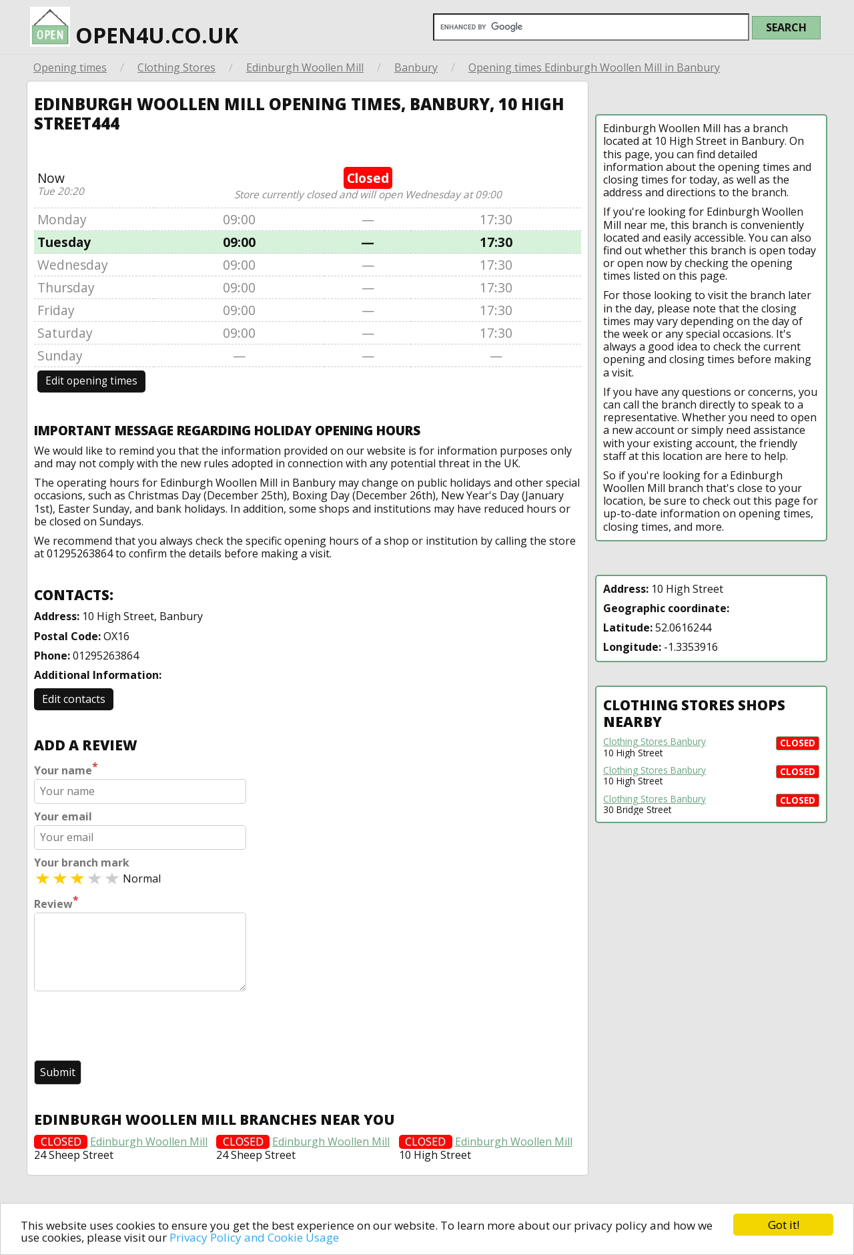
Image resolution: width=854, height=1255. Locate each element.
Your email (63, 816)
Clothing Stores (176, 67)
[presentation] (135, 1027)
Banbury (416, 67)
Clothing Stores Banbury (654, 741)
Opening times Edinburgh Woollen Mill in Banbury (594, 67)
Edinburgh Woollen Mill (305, 67)
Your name (66, 769)
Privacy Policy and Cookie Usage (254, 1237)
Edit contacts (73, 699)
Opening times (70, 67)
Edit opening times (91, 381)
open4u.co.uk (134, 24)
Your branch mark (81, 862)
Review (56, 902)
